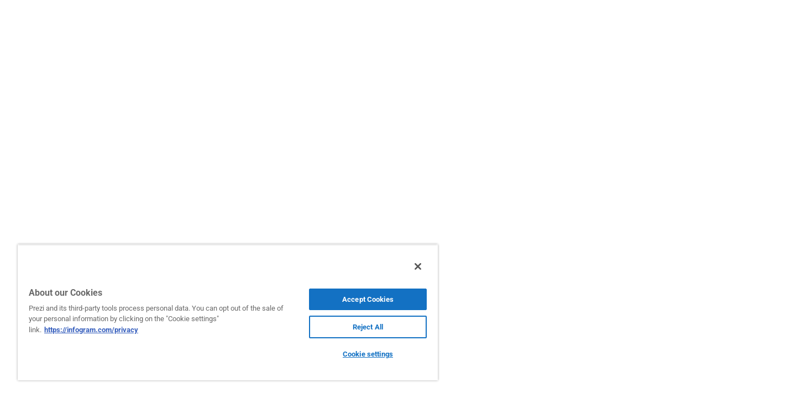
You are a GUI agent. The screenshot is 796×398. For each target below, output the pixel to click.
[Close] (418, 266)
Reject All (368, 327)
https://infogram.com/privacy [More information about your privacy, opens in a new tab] (91, 330)
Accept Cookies (368, 299)
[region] (228, 312)
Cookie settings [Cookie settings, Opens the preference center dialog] (368, 354)
